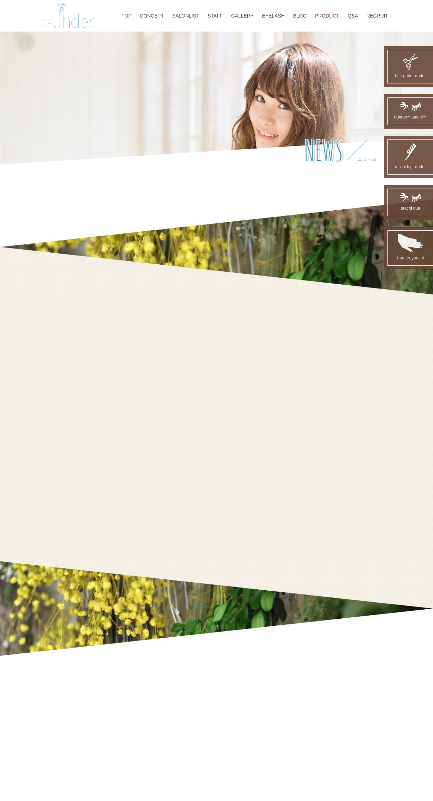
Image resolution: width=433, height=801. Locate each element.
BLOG (300, 16)
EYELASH (273, 16)
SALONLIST (185, 16)
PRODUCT (327, 16)
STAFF (214, 16)
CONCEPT (152, 16)
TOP (127, 16)
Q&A (353, 16)
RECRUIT (377, 16)
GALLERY (242, 16)
